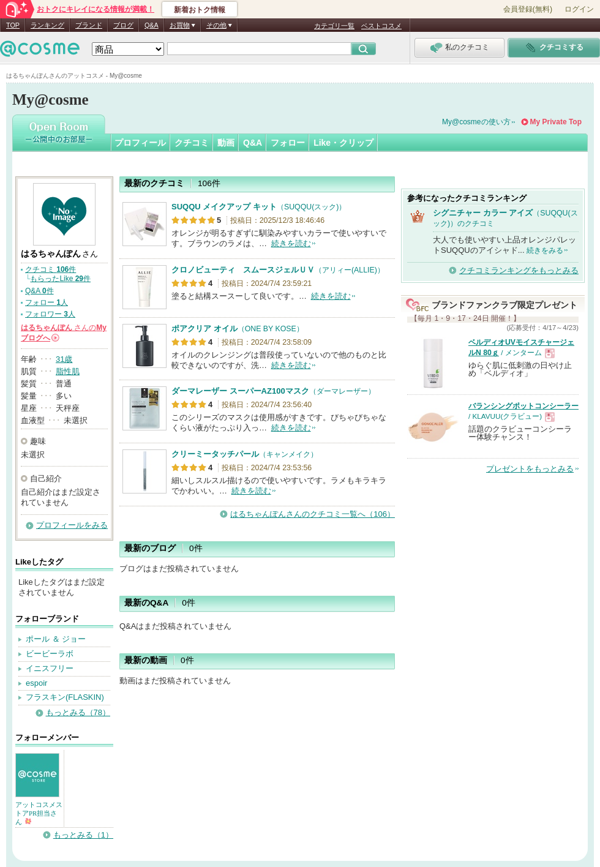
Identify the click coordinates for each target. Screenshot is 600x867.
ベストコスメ (381, 25)
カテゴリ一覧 (334, 25)
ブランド (88, 25)
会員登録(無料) (527, 9)
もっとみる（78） (78, 712)
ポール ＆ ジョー (56, 639)
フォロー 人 (46, 302)
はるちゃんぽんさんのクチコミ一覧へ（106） (312, 514)
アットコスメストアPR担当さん (38, 813)
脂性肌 (68, 371)
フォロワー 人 (50, 314)
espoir (36, 683)
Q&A (151, 25)
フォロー (288, 143)
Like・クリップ (343, 143)
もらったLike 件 (60, 278)
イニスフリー (49, 668)
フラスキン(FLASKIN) (65, 697)
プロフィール (140, 143)
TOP (13, 25)
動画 (225, 143)
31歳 (64, 359)
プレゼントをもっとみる (530, 468)
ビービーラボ (49, 653)
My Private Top (556, 122)
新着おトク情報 (199, 10)
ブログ (123, 25)
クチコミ (191, 143)
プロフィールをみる (72, 525)
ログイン (579, 9)
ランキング (47, 25)
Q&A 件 (39, 291)
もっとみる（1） (83, 834)
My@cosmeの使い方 (476, 122)
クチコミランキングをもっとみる (519, 270)
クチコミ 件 (50, 269)
